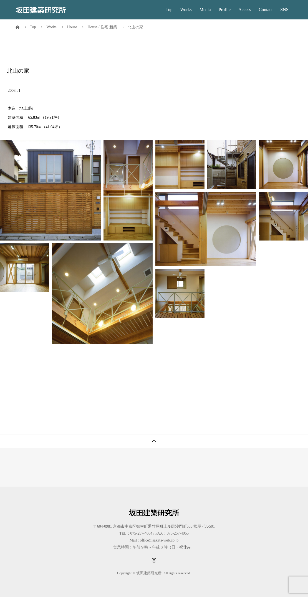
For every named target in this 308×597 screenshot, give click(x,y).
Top (169, 9)
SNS (284, 9)
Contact (266, 9)
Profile (225, 9)
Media (205, 9)
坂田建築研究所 (41, 9)
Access (244, 9)
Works (185, 9)
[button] (50, 190)
